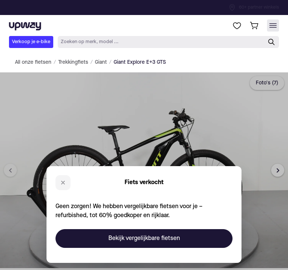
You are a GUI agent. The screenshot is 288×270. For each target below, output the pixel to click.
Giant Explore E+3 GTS (140, 62)
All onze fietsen (33, 62)
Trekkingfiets (73, 62)
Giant (101, 62)
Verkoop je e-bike (31, 41)
